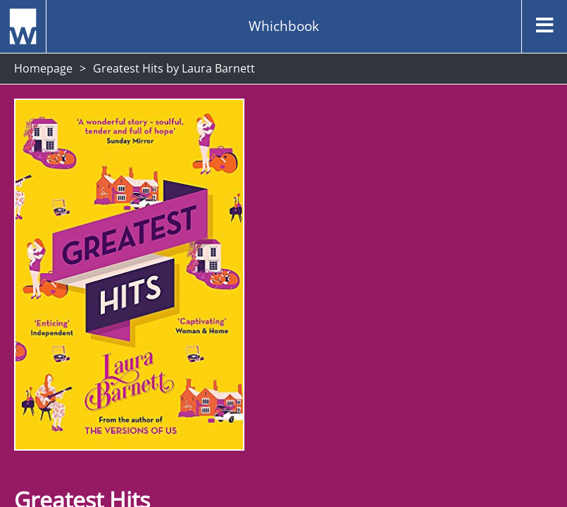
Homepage (43, 68)
